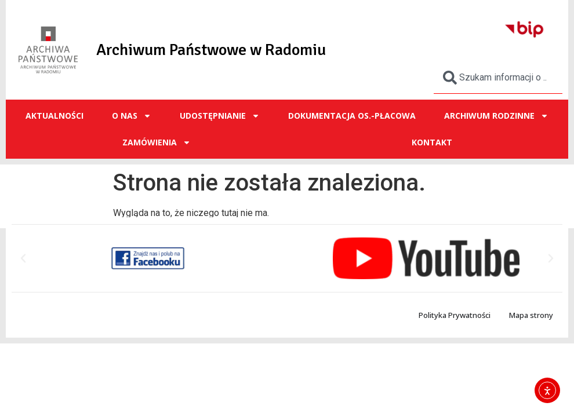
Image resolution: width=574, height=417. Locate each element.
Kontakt (432, 142)
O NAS (131, 116)
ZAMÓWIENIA (156, 142)
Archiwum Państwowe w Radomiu (211, 50)
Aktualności (54, 115)
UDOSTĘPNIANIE (220, 116)
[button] (23, 258)
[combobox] (498, 77)
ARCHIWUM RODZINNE (496, 116)
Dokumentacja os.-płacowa (352, 115)
